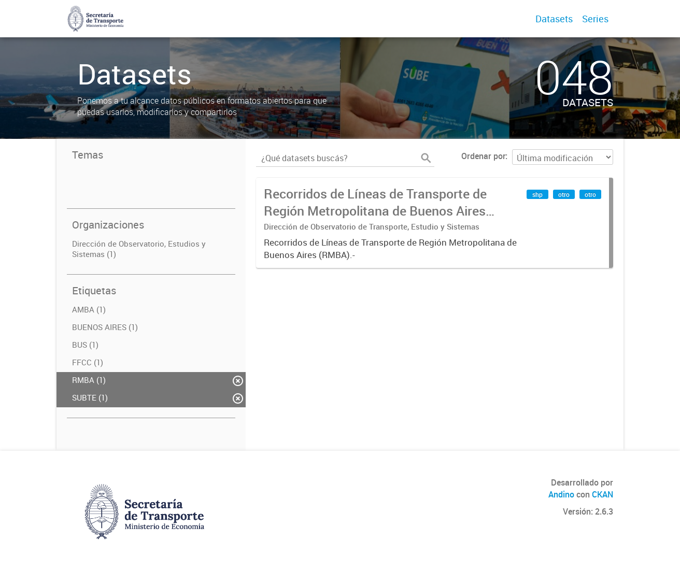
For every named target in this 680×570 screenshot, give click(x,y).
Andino (561, 494)
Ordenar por (483, 156)
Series (595, 18)
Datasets (554, 18)
